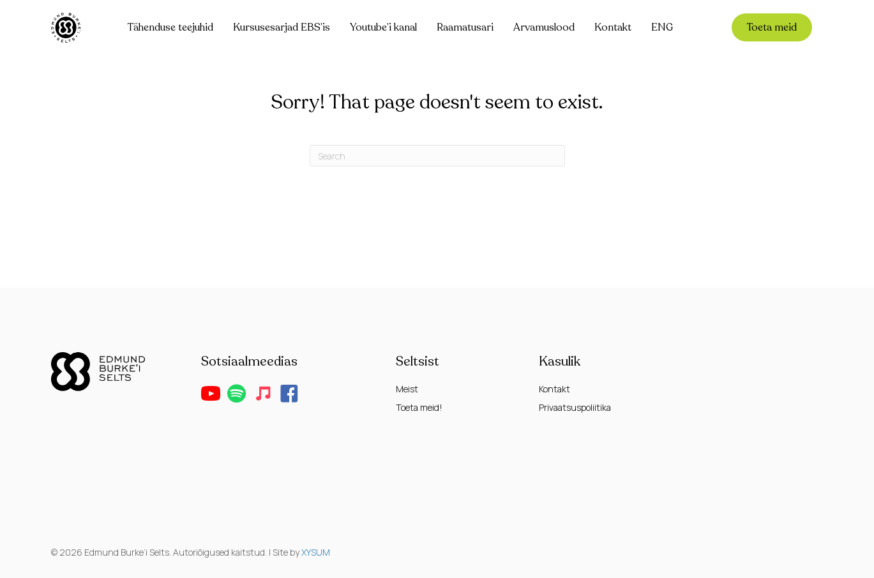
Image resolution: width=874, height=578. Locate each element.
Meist (407, 389)
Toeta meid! (419, 407)
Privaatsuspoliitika (575, 407)
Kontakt (612, 27)
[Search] (437, 156)
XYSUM (315, 552)
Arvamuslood (544, 27)
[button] (210, 393)
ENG (662, 27)
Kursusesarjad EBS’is (281, 27)
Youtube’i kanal (383, 27)
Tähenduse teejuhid (170, 27)
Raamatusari (465, 27)
